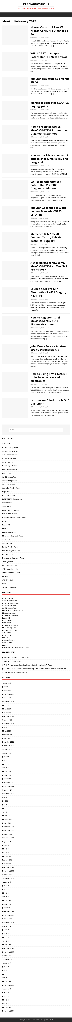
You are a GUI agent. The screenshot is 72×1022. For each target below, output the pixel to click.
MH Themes (49, 1020)
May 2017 (5, 974)
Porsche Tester (7, 554)
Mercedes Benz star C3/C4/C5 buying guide (50, 104)
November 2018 (8, 915)
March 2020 (6, 856)
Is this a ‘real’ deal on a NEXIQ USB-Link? (50, 401)
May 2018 (5, 937)
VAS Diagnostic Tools (10, 569)
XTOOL (4, 584)
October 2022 (7, 749)
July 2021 (5, 801)
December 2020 (8, 827)
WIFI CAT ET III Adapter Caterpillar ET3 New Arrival (49, 55)
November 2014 (8, 1011)
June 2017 (5, 970)
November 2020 (8, 830)
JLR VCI (4, 521)
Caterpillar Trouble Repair (11, 488)
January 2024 (7, 712)
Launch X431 (6, 525)
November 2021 (8, 786)
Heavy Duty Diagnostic (10, 510)
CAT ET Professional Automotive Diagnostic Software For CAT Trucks (27, 665)
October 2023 (7, 720)
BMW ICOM (6, 473)
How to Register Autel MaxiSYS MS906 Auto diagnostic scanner (45, 321)
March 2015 (6, 1007)
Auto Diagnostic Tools (10, 601)
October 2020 (7, 834)
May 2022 (5, 764)
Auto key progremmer (10, 451)
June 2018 (5, 934)
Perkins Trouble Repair (10, 547)
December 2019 (8, 867)
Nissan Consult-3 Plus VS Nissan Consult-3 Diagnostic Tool (49, 30)
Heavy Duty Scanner (9, 514)
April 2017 (5, 978)
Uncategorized (7, 562)
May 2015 (5, 1000)
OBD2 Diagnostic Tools (10, 603)
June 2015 (5, 996)
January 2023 (7, 738)
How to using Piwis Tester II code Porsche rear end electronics (49, 377)
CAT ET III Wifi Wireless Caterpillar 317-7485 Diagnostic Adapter (46, 185)
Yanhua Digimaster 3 (9, 587)
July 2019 (5, 886)
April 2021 (5, 812)
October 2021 (7, 790)
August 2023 (6, 727)
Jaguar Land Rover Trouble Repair (14, 517)
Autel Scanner (7, 620)
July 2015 (5, 992)
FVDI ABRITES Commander (12, 499)
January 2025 (7, 690)
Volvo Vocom (7, 643)
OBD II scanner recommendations (14, 672)
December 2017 (8, 948)
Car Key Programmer (9, 481)
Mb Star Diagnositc (9, 628)
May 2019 (5, 893)
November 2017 (8, 952)
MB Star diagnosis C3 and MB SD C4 (50, 80)
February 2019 (7, 904)
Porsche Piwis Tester (9, 630)
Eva (48, 37)
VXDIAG (5, 576)
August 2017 (6, 963)
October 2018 (7, 919)
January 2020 (7, 863)
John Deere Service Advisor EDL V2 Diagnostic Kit (48, 347)
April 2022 (5, 768)
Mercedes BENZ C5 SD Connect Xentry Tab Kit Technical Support (46, 237)
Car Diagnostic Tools (9, 608)
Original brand (7, 543)
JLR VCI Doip (6, 635)
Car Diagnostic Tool (9, 477)
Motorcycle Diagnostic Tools (12, 536)
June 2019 (5, 889)
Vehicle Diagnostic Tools (11, 573)
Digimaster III (7, 492)
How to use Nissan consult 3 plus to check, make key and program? (49, 158)
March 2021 (6, 816)
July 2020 (5, 845)
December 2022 (8, 742)
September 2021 (8, 794)
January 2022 (7, 779)
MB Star (5, 528)
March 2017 (6, 981)
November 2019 (8, 871)
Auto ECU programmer (10, 447)
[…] (52, 46)
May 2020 (5, 849)
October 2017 (7, 956)
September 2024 (8, 701)
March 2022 (6, 771)
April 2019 (5, 897)
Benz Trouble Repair (9, 470)
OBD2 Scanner (7, 598)
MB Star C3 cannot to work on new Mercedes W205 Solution (48, 211)
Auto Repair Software (10, 455)
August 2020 (6, 841)
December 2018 (8, 911)
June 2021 (5, 805)
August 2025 (6, 683)
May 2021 (5, 808)
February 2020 (7, 860)
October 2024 (7, 698)
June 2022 (5, 760)
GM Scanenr (6, 506)
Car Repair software (9, 484)
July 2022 (5, 757)
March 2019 (6, 900)
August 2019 (6, 882)
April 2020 (5, 852)
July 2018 (5, 930)
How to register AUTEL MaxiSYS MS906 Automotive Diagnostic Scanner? (49, 130)
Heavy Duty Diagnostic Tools (12, 610)
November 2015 (8, 985)
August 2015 (6, 989)
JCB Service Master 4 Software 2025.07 (16, 658)
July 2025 (5, 687)
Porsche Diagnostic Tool (11, 551)
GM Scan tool (7, 503)
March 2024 (6, 709)
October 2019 (7, 875)
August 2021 (6, 797)
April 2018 (5, 941)
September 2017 (8, 959)
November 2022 (8, 746)
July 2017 (5, 967)
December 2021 (8, 783)
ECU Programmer (8, 495)
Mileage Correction (9, 532)
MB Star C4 (6, 645)
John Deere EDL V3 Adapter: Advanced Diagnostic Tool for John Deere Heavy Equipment (34, 669)
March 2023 (6, 731)
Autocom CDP (7, 633)
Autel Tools (6, 444)
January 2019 (7, 908)
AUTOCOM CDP (8, 462)
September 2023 (8, 723)
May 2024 (5, 705)
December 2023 (8, 716)
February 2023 (7, 735)
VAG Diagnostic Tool (9, 565)
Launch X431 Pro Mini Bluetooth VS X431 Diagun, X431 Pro (48, 292)
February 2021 (7, 819)
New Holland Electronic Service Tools (15, 647)
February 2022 (7, 775)
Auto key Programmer (10, 615)
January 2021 (7, 823)
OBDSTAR (6, 539)
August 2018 (6, 926)
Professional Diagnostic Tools (13, 558)
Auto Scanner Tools (9, 458)
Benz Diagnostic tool (9, 466)
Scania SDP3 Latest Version (12, 661)
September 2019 (8, 878)
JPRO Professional (8, 640)
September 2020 (8, 838)
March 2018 (6, 945)
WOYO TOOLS (7, 580)
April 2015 (5, 1003)
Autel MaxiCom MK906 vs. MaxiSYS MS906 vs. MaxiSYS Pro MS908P (49, 266)
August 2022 (6, 753)
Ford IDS (5, 638)
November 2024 (8, 694)
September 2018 (8, 922)
